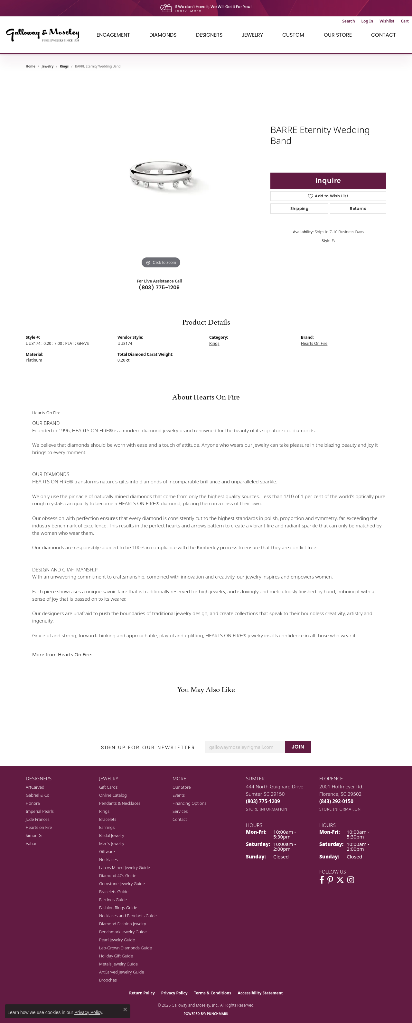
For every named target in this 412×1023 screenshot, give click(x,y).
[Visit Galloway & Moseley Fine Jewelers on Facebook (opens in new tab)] (321, 880)
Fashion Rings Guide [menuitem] (118, 908)
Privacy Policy (174, 993)
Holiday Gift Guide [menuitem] (116, 956)
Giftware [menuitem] (107, 851)
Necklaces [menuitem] (108, 859)
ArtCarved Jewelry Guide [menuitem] (121, 972)
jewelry (47, 66)
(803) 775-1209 (159, 287)
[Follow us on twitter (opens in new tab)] (340, 880)
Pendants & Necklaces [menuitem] (119, 803)
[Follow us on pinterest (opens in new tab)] (330, 880)
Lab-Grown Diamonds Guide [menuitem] (125, 948)
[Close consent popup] (125, 1009)
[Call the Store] (263, 801)
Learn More (188, 10)
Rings (64, 66)
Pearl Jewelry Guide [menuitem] (117, 940)
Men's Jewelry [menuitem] (111, 843)
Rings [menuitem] (104, 811)
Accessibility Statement (260, 993)
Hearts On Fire (314, 343)
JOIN (298, 746)
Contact (383, 35)
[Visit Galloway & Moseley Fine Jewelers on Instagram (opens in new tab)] (350, 880)
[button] (348, 21)
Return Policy (142, 993)
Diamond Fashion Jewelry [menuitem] (122, 924)
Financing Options (189, 803)
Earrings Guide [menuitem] (113, 899)
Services (180, 811)
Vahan (31, 843)
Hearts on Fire (39, 827)
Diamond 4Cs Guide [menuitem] (117, 875)
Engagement (113, 35)
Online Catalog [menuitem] (113, 795)
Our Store (338, 35)
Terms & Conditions (212, 993)
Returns (358, 208)
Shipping (299, 208)
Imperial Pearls (40, 811)
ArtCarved (35, 787)
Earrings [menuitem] (107, 827)
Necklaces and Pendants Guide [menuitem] (128, 916)
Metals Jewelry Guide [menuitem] (118, 964)
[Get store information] (266, 809)
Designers (209, 35)
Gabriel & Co (37, 795)
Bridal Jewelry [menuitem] (111, 835)
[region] (161, 173)
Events (179, 795)
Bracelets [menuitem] (107, 819)
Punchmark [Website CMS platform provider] (218, 1013)
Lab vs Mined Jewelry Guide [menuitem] (124, 867)
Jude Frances (38, 819)
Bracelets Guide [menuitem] (113, 891)
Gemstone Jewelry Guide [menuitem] (122, 883)
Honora (33, 803)
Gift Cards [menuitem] (108, 787)
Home (30, 66)
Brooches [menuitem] (108, 980)
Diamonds (162, 35)
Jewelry (252, 35)
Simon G (34, 835)
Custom (293, 35)
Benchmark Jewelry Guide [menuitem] (123, 932)
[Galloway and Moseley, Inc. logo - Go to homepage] (45, 35)
